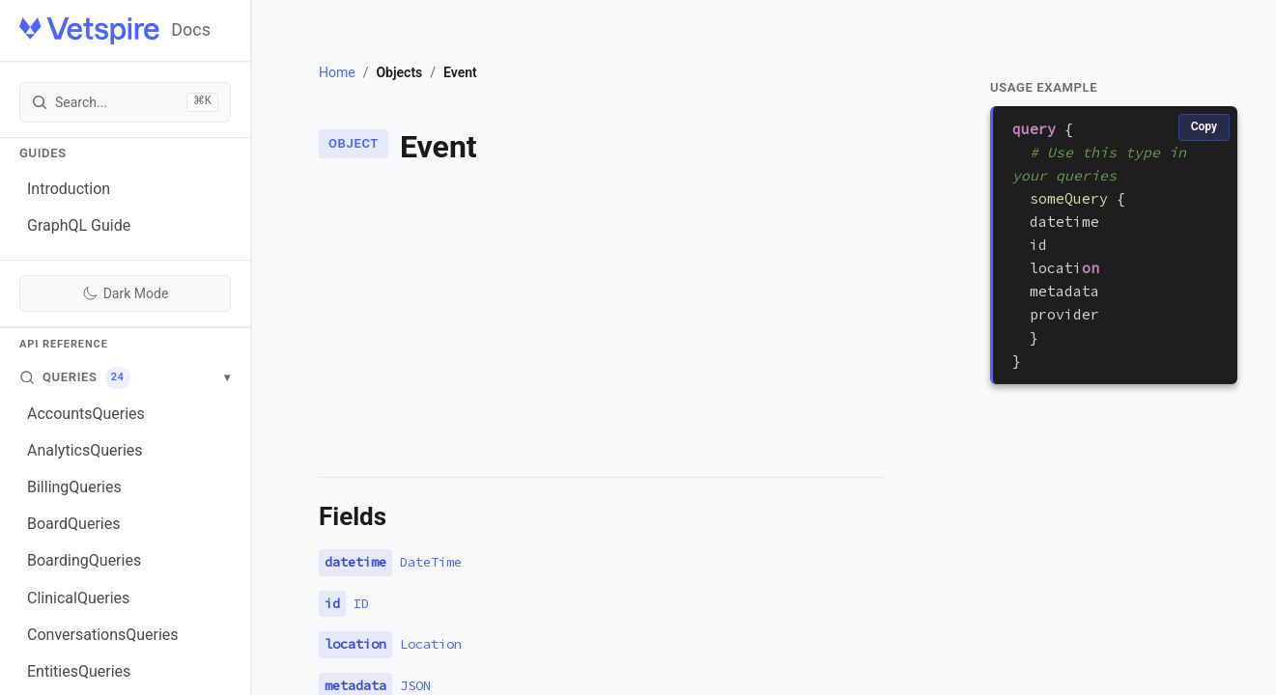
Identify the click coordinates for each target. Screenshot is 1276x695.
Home (337, 72)
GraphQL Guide (78, 225)
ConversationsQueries (103, 635)
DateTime (431, 561)
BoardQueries (73, 523)
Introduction (68, 189)
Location (431, 644)
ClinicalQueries (78, 598)
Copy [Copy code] (1204, 126)
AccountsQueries (86, 413)
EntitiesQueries (78, 671)
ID (361, 603)
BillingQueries (74, 487)
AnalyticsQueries (85, 450)
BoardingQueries (84, 560)
